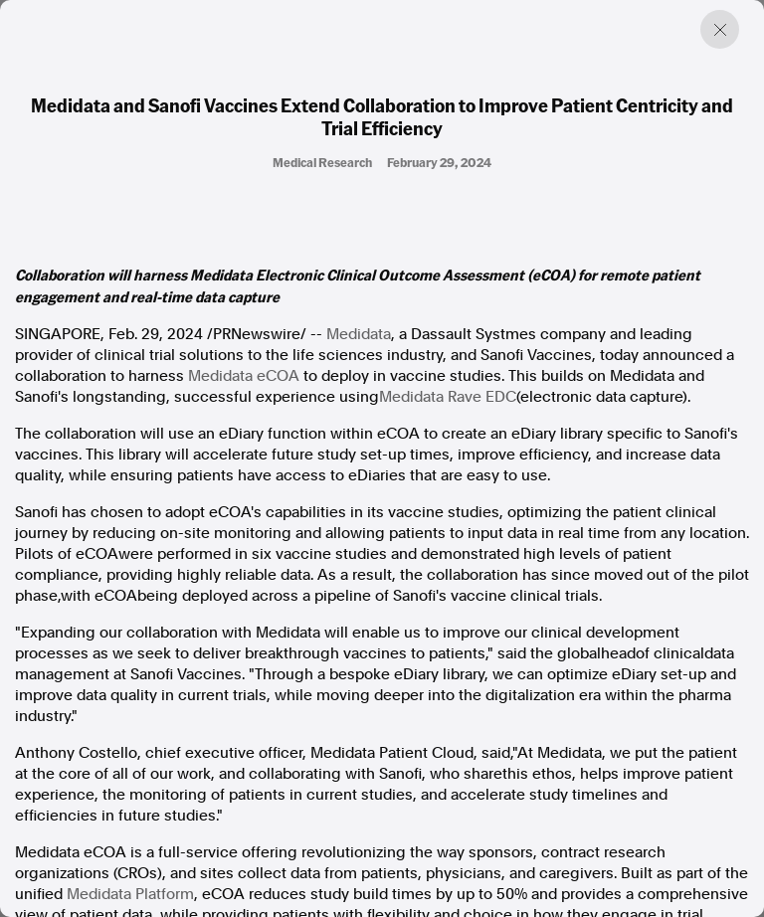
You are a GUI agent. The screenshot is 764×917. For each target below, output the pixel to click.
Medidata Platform (130, 894)
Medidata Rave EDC (447, 397)
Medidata (358, 334)
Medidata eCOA (243, 376)
